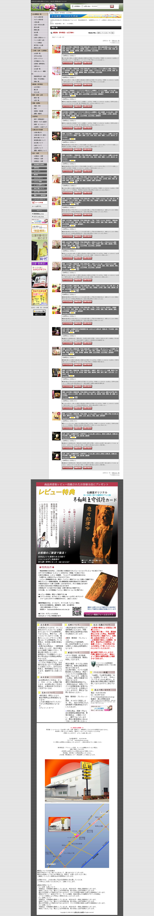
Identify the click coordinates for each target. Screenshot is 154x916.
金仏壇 (34, 32)
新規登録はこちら (39, 213)
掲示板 (36, 174)
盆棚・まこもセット (38, 124)
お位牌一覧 (35, 53)
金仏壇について (37, 143)
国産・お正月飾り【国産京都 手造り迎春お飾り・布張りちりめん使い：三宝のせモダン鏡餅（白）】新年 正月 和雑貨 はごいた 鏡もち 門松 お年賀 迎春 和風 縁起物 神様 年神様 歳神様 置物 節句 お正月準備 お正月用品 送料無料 (90, 245)
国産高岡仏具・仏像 (38, 76)
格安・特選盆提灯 (37, 119)
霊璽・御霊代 (36, 113)
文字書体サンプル (37, 61)
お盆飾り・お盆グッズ (39, 127)
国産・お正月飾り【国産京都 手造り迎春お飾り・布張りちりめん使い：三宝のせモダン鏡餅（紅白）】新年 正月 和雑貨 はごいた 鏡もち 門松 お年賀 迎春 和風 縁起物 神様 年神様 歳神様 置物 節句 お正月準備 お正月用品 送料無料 (90, 267)
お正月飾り (35, 87)
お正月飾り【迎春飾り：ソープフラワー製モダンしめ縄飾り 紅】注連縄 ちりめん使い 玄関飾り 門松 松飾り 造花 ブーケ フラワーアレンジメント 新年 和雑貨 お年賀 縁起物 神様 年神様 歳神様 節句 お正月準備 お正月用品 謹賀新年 (90, 114)
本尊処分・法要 (37, 158)
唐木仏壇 (35, 27)
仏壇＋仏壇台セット (38, 37)
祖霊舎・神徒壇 (37, 111)
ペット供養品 (36, 42)
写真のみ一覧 (115, 40)
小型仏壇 (35, 22)
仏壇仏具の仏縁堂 (79, 912)
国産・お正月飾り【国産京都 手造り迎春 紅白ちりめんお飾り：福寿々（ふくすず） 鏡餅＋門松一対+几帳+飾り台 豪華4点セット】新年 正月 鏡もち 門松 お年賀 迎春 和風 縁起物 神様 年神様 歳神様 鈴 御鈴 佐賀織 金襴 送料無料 (90, 180)
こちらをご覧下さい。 (106, 679)
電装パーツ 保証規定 (40, 195)
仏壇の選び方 (36, 132)
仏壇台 (34, 35)
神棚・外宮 (35, 106)
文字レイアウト (37, 58)
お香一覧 (35, 100)
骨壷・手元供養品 (37, 79)
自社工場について (39, 188)
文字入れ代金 (36, 56)
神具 (34, 108)
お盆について (36, 145)
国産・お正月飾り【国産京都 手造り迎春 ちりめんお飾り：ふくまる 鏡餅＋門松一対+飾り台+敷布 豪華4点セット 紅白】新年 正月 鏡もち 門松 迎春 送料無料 (90, 416)
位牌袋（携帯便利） (38, 63)
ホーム (51, 12)
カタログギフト (38, 178)
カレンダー (37, 171)
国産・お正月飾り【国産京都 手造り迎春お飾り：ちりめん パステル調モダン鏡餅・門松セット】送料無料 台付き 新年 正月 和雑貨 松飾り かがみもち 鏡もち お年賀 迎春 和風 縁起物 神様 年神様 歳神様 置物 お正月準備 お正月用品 (90, 71)
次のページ (115, 42)
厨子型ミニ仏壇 (37, 45)
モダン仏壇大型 (37, 19)
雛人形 (34, 89)
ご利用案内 (77, 6)
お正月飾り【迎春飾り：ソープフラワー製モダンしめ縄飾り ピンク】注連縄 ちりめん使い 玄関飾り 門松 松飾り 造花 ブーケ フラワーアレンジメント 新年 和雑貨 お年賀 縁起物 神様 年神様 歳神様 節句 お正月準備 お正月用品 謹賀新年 (90, 93)
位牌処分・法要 (37, 161)
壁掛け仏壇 (35, 48)
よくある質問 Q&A (39, 185)
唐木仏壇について (37, 137)
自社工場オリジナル (39, 192)
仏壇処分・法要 (37, 156)
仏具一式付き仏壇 (37, 24)
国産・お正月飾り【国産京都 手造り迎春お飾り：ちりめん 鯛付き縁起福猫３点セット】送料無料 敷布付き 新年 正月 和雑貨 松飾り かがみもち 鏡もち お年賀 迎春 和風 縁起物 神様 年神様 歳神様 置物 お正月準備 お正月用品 (90, 49)
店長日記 (36, 168)
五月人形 (35, 92)
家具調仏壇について (38, 140)
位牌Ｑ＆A (35, 66)
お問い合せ (87, 6)
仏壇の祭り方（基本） (39, 135)
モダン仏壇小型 (37, 17)
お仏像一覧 (35, 69)
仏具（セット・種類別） (38, 73)
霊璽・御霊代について (39, 150)
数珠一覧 (35, 98)
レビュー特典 (38, 181)
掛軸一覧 (35, 81)
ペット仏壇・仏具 (37, 40)
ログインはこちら (39, 216)
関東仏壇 (35, 30)
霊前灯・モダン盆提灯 (39, 122)
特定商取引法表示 (39, 164)
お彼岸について (37, 148)
